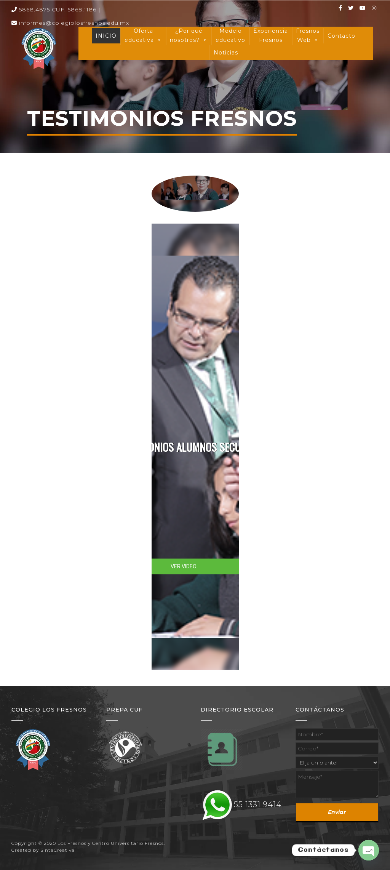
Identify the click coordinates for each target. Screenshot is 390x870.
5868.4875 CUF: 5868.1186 (53, 9)
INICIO (106, 35)
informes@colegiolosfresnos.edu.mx (70, 22)
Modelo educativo (230, 35)
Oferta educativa (143, 36)
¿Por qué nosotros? (189, 36)
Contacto (341, 35)
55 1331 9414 (257, 804)
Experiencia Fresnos (270, 35)
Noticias (226, 52)
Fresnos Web (308, 36)
